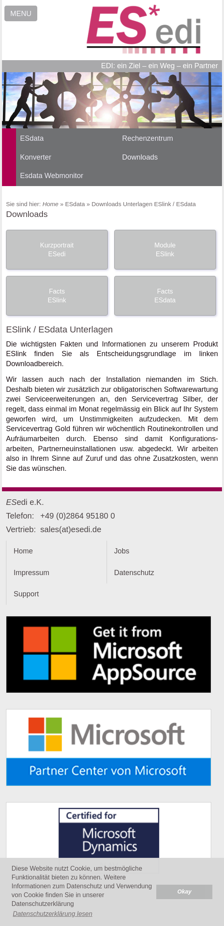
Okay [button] (185, 891)
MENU (21, 14)
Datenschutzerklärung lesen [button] (52, 913)
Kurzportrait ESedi (57, 249)
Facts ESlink (57, 296)
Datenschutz (134, 573)
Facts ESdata (165, 296)
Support (26, 594)
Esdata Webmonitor (51, 176)
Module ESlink (165, 249)
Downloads (140, 157)
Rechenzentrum (147, 138)
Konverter (35, 157)
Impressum (31, 573)
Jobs (121, 551)
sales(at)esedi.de (70, 529)
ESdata (32, 138)
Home (50, 204)
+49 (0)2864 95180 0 (77, 515)
